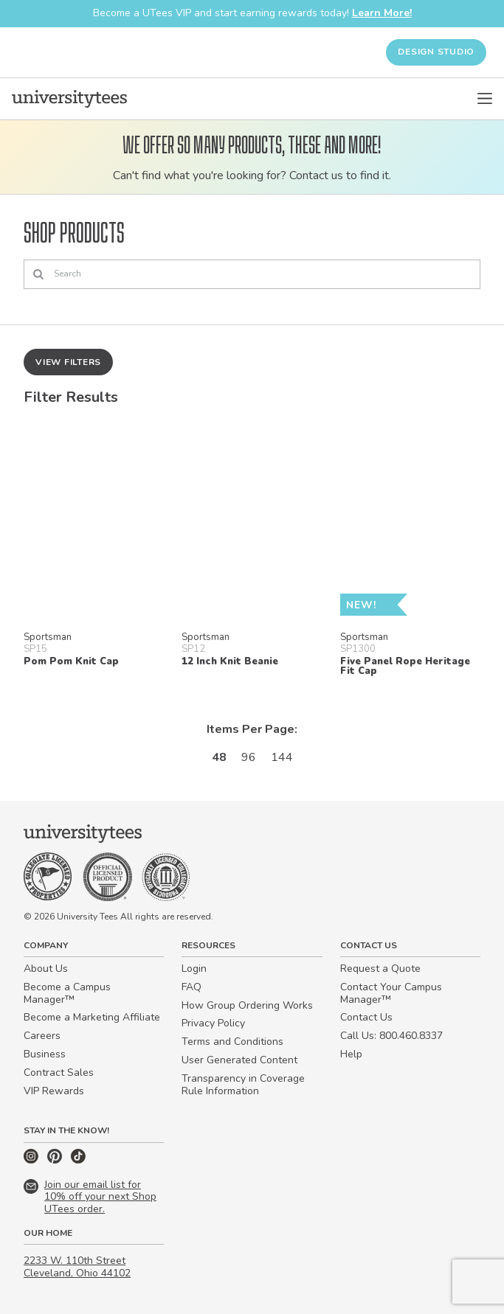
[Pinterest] (56, 1160)
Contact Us (366, 1017)
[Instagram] (32, 1160)
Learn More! (382, 13)
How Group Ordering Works (247, 1005)
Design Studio (436, 52)
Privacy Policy (213, 1023)
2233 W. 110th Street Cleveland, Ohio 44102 (77, 1267)
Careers (42, 1036)
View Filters (68, 362)
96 (248, 757)
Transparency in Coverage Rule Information (243, 1084)
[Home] (69, 99)
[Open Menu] (484, 98)
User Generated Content (239, 1060)
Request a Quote (380, 969)
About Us (46, 969)
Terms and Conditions (232, 1042)
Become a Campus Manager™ (67, 993)
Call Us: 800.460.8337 (391, 1036)
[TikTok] (78, 1160)
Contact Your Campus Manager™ (391, 993)
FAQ (191, 987)
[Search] (252, 274)
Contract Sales (59, 1073)
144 (282, 757)
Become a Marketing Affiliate (92, 1017)
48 (219, 757)
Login (194, 969)
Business (45, 1054)
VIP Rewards (54, 1091)
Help (351, 1054)
